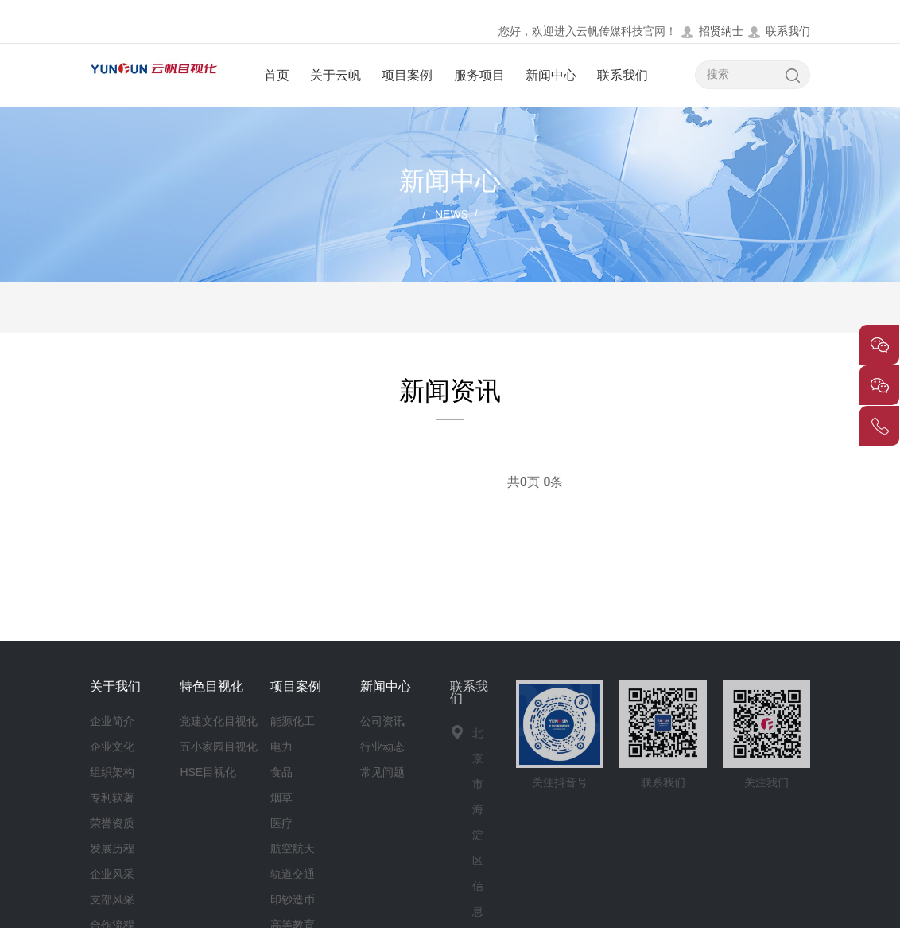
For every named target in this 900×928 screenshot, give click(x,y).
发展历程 (112, 848)
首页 (276, 75)
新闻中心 (551, 75)
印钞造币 (292, 899)
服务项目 (479, 75)
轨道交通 (292, 874)
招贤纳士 (711, 31)
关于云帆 (335, 75)
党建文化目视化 (219, 721)
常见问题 (382, 772)
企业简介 (112, 721)
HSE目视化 (208, 772)
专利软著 (112, 797)
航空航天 (292, 848)
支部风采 (112, 899)
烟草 (281, 797)
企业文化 (112, 746)
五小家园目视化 (219, 746)
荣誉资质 (112, 823)
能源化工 (292, 721)
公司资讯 (382, 721)
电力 (281, 746)
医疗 (281, 823)
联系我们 (778, 31)
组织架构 (112, 772)
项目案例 (407, 75)
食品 (281, 772)
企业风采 (112, 874)
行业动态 (382, 746)
